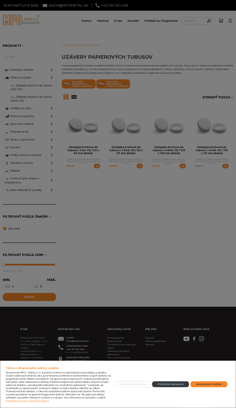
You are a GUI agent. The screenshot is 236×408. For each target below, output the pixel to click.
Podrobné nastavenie (171, 384)
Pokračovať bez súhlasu (132, 384)
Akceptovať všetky (209, 384)
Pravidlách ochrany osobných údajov (27, 400)
